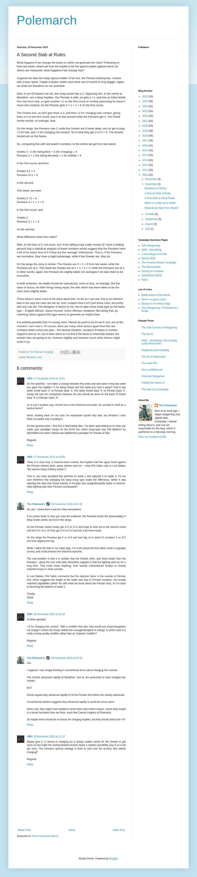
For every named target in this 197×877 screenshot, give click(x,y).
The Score (147, 334)
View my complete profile (152, 436)
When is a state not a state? (160, 203)
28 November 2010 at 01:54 (49, 614)
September (151, 219)
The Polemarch (36, 504)
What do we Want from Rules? (162, 208)
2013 (145, 160)
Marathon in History (155, 188)
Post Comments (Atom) (45, 836)
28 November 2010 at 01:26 (66, 504)
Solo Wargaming (150, 245)
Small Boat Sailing (151, 275)
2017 (145, 140)
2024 (145, 106)
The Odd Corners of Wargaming (159, 327)
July (147, 228)
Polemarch (47, 20)
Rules (144, 279)
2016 (145, 145)
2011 (145, 170)
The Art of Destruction (153, 356)
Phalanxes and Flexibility (155, 350)
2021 (145, 121)
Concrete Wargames (153, 376)
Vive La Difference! (152, 369)
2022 (145, 116)
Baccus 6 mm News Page (155, 303)
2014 (145, 155)
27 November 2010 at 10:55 (49, 456)
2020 (145, 125)
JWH (29, 378)
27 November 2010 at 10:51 (49, 378)
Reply (30, 445)
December (151, 179)
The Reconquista (151, 266)
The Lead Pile (149, 363)
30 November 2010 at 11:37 (49, 736)
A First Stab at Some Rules (160, 198)
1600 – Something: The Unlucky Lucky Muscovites (159, 342)
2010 (145, 174)
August (149, 224)
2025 (145, 101)
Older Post (119, 830)
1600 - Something (151, 249)
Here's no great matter (153, 299)
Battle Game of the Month (155, 295)
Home (72, 830)
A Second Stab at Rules (158, 193)
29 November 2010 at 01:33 (66, 658)
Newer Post (24, 830)
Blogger (113, 858)
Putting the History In (153, 382)
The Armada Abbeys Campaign (158, 262)
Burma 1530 (148, 258)
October (150, 214)
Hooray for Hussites (152, 271)
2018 (145, 135)
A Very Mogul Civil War (154, 254)
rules (39, 357)
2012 (145, 165)
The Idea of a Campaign (154, 389)
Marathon (31, 357)
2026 (145, 96)
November (151, 184)
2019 (145, 130)
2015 (145, 150)
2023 (145, 111)
